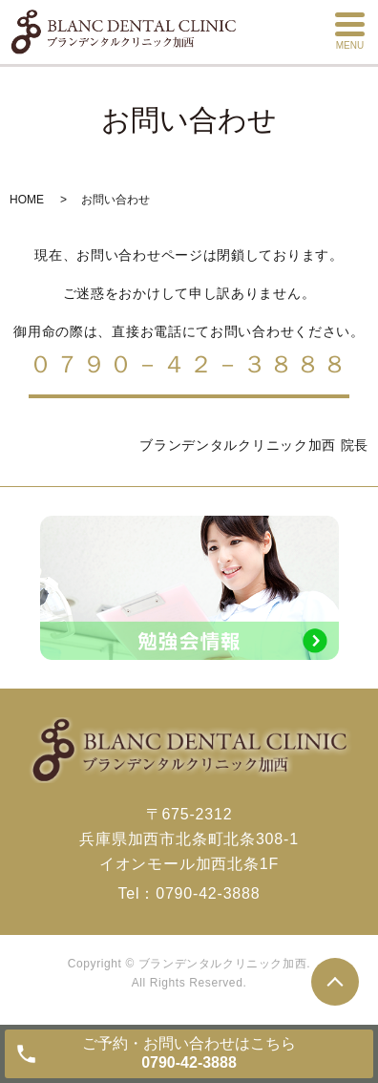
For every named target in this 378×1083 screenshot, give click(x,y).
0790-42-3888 (208, 893)
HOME (27, 199)
